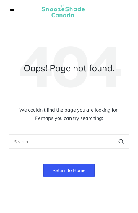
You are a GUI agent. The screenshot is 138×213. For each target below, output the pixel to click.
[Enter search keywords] (69, 141)
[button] (12, 11)
